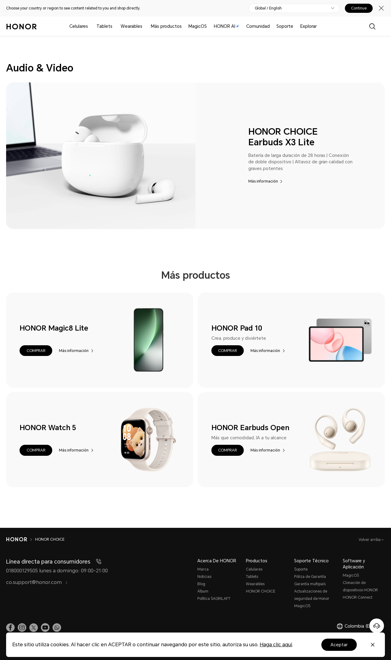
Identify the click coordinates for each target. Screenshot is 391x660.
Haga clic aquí (276, 644)
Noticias (204, 577)
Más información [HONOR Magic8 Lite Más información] (74, 350)
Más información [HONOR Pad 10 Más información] (265, 350)
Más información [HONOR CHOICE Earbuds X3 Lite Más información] (263, 181)
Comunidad (258, 26)
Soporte (284, 26)
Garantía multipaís (310, 584)
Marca (203, 569)
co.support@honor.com (37, 582)
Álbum (202, 591)
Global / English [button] (268, 8)
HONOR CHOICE (260, 591)
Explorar (308, 26)
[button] (36, 350)
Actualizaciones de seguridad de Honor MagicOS (311, 598)
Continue (359, 8)
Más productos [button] (166, 26)
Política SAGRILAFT (213, 599)
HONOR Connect (357, 597)
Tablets (104, 26)
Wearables (131, 26)
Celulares (78, 26)
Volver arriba (370, 540)
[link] (10, 627)
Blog (201, 584)
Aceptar (339, 644)
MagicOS (197, 26)
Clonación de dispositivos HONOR (360, 586)
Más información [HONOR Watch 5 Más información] (74, 450)
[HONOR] (20, 539)
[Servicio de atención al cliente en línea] (376, 625)
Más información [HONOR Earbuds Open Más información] (265, 450)
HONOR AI (226, 26)
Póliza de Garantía (310, 577)
